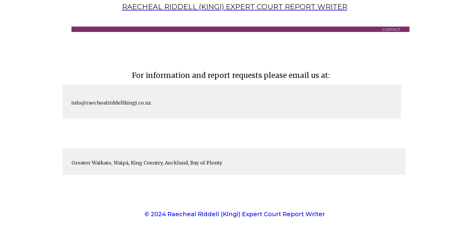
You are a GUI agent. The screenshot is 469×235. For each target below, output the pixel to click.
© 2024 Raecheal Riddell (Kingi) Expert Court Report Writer (234, 214)
